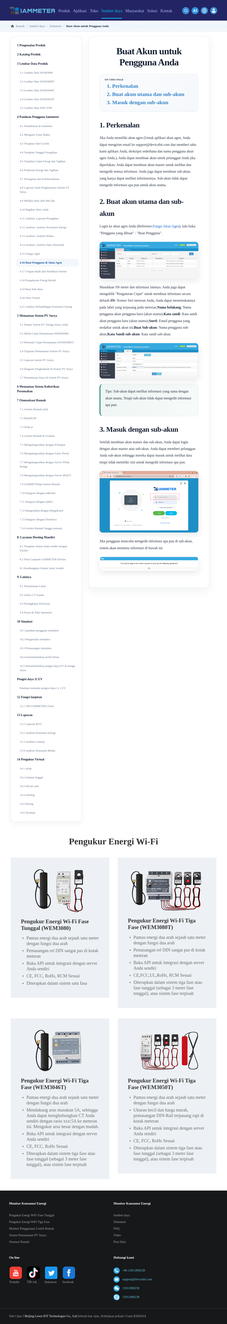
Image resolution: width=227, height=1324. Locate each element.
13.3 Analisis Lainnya (32, 741)
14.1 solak (25, 768)
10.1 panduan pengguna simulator (39, 630)
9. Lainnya (24, 577)
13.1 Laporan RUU (31, 724)
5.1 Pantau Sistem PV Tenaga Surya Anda (44, 324)
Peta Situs (120, 1242)
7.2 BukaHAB (28, 418)
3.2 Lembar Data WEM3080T (37, 81)
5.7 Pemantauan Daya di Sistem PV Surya (44, 377)
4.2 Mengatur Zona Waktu (35, 134)
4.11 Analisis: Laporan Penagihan (39, 218)
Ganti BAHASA (136, 1316)
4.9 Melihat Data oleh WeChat (37, 200)
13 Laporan (25, 715)
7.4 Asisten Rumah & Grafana (37, 435)
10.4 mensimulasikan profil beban (39, 657)
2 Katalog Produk (29, 54)
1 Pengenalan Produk (31, 45)
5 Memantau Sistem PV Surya (37, 315)
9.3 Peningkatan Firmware (35, 603)
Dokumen (120, 1222)
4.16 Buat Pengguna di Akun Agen (41, 262)
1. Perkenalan (122, 86)
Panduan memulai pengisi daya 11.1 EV (43, 688)
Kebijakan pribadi (112, 1316)
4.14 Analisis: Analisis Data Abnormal (42, 244)
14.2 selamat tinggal (31, 777)
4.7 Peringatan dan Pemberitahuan (39, 179)
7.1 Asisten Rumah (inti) (34, 409)
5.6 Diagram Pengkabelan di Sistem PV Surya (46, 369)
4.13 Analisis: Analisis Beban (37, 236)
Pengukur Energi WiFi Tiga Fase (29, 1222)
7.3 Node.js (26, 427)
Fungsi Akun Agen (166, 226)
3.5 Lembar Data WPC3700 (36, 107)
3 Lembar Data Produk (32, 63)
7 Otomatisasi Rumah (31, 400)
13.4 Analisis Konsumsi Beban (37, 750)
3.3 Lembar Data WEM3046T (37, 90)
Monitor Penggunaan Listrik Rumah (31, 1228)
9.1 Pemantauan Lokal (33, 586)
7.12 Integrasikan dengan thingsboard (41, 510)
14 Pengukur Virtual (30, 759)
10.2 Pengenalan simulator (35, 639)
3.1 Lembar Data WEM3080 (36, 72)
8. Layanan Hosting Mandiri (36, 537)
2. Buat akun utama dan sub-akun (145, 94)
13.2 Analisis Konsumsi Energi (38, 732)
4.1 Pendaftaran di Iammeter (36, 126)
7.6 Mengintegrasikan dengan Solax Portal (44, 453)
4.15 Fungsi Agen (30, 253)
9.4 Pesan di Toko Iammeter (36, 612)
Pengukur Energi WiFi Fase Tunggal (31, 1215)
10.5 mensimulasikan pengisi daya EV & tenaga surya (47, 668)
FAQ (116, 1228)
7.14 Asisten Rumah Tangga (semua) (41, 528)
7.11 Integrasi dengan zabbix (36, 501)
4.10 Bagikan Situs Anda (34, 209)
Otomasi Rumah (19, 1242)
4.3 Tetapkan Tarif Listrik (34, 143)
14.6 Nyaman (27, 812)
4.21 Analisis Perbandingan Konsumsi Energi (46, 306)
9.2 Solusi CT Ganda (32, 595)
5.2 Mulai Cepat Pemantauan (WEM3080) (44, 333)
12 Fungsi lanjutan (29, 697)
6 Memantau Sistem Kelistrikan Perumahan (38, 389)
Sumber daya (122, 1215)
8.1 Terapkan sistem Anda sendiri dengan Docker (43, 548)
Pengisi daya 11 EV (30, 679)
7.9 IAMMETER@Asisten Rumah (40, 484)
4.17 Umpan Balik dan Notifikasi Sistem (43, 271)
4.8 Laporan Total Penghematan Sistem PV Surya (44, 189)
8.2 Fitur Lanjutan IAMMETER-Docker (43, 559)
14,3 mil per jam (29, 786)
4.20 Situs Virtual (30, 297)
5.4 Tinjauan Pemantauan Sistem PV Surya (44, 351)
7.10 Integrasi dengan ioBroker (38, 493)
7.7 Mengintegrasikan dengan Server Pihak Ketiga (44, 464)
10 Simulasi (24, 621)
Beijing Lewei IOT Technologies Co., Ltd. (51, 1316)
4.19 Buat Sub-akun (31, 289)
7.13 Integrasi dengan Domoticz (38, 519)
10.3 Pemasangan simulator (35, 648)
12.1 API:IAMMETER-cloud (36, 706)
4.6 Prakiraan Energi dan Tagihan (39, 170)
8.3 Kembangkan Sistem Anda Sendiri (42, 568)
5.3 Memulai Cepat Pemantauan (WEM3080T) (47, 342)
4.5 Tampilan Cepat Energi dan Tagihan (42, 161)
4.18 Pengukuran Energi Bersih (38, 280)
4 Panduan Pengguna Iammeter (38, 117)
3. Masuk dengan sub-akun (137, 102)
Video (117, 1235)
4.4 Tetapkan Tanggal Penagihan (38, 152)
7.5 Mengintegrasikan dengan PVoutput (42, 444)
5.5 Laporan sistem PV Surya (37, 360)
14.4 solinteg (27, 795)
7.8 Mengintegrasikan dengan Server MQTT (45, 475)
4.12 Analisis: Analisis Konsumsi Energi (43, 227)
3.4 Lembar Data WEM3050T (37, 99)
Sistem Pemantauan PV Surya (27, 1235)
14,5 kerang (26, 803)
